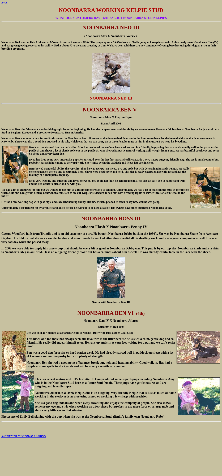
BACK (4, 2)
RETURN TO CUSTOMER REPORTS (23, 436)
